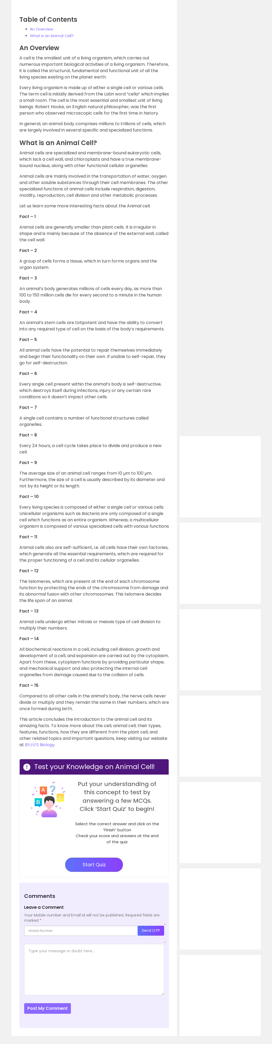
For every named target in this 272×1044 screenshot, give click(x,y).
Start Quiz (94, 864)
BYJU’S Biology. (40, 745)
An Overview (41, 29)
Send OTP (151, 930)
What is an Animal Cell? (52, 35)
